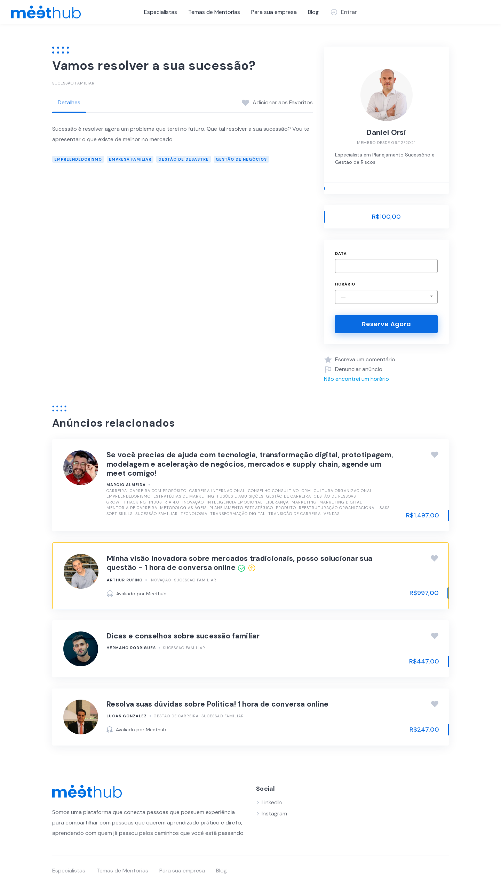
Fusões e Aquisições (240, 496)
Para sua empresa (274, 12)
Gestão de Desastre (183, 159)
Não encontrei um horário (356, 378)
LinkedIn (272, 802)
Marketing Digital (340, 502)
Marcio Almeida (126, 484)
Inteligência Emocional (235, 502)
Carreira (116, 490)
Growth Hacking (126, 502)
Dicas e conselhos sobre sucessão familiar (183, 636)
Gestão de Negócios (241, 159)
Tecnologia (194, 513)
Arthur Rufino (125, 580)
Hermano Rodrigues (131, 647)
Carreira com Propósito (158, 490)
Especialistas (160, 12)
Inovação (193, 502)
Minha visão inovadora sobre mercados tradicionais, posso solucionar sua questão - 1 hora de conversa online (239, 563)
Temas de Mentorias (214, 12)
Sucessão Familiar (73, 83)
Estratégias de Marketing (183, 496)
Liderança (277, 502)
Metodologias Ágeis (183, 507)
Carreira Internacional (217, 490)
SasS (385, 507)
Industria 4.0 (164, 502)
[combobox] (386, 297)
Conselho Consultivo (273, 490)
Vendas (332, 513)
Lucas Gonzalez (126, 716)
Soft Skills (119, 513)
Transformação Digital (237, 513)
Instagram (274, 813)
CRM (306, 490)
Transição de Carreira (294, 513)
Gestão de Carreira (288, 496)
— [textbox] (343, 296)
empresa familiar (130, 159)
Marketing (304, 502)
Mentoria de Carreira (131, 507)
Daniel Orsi (386, 132)
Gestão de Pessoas (335, 496)
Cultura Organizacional (343, 490)
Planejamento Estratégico (241, 507)
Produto (286, 507)
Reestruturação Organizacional (338, 507)
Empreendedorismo (78, 159)
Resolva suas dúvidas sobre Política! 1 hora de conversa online (217, 704)
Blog (313, 12)
